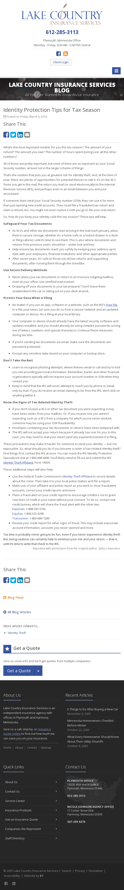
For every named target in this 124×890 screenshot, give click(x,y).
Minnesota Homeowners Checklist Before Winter (93, 725)
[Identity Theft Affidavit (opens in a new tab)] (18, 462)
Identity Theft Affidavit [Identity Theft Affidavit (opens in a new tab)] (77, 476)
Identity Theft (17, 633)
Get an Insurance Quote (31, 819)
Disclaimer (96, 871)
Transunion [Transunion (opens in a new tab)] (20, 518)
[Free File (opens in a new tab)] (111, 305)
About (19, 748)
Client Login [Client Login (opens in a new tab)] (61, 62)
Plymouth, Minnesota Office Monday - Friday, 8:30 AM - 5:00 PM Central (62, 42)
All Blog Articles (17, 612)
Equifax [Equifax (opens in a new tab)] (17, 514)
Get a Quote (19, 670)
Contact (32, 748)
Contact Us (31, 791)
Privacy (80, 871)
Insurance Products (31, 810)
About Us (31, 782)
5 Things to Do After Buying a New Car (93, 711)
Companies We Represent (31, 829)
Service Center (31, 801)
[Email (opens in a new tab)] (27, 134)
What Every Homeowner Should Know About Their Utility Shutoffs (93, 741)
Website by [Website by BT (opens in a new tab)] (34, 876)
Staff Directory (31, 838)
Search (66, 871)
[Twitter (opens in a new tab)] (13, 134)
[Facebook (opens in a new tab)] (58, 53)
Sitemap (46, 748)
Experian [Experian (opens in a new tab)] (18, 509)
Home (7, 748)
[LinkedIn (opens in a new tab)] (20, 134)
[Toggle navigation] (116, 70)
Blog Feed (13, 597)
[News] (65, 53)
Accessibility (12, 876)
